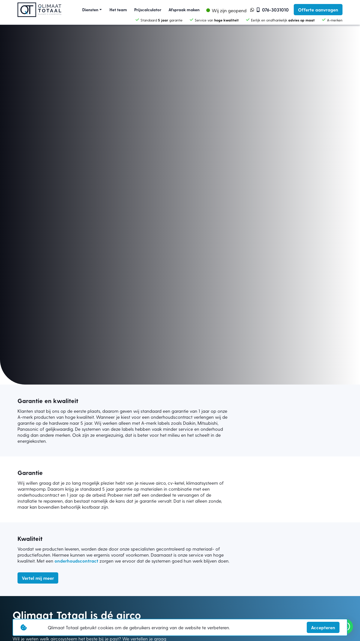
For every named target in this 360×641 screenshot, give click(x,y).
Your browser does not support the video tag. (180, 192)
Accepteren (323, 627)
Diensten (90, 9)
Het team (118, 9)
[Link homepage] (39, 9)
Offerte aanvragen (318, 9)
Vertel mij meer (38, 578)
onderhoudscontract (76, 560)
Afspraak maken (184, 9)
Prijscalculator (147, 9)
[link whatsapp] (252, 9)
